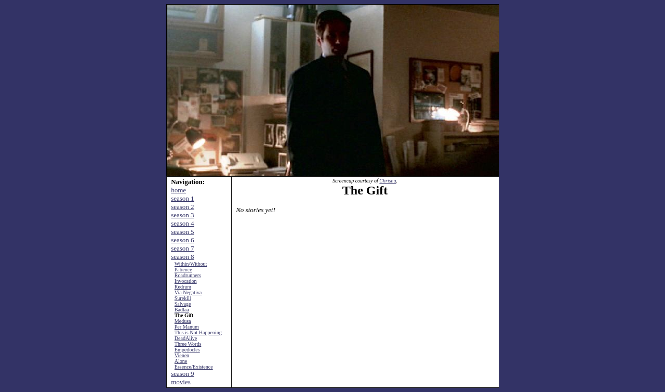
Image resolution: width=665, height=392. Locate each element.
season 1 (182, 198)
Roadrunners (188, 275)
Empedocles (187, 349)
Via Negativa (188, 292)
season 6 (182, 240)
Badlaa (182, 309)
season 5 (182, 232)
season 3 (182, 215)
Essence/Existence (194, 367)
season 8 (182, 256)
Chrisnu (387, 181)
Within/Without (191, 264)
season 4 (182, 223)
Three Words (188, 344)
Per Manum (187, 327)
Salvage (183, 304)
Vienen (182, 355)
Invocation (186, 281)
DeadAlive (186, 338)
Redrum (183, 287)
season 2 (182, 207)
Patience (183, 269)
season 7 (182, 248)
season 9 (182, 373)
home (178, 190)
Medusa (183, 321)
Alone (181, 361)
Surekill (183, 298)
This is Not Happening (198, 332)
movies (181, 382)
